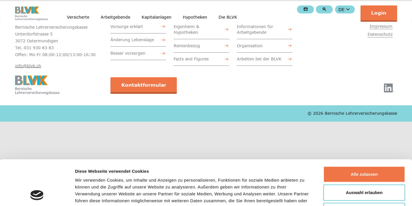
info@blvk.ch (28, 65)
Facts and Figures (191, 58)
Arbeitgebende (115, 17)
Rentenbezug (187, 45)
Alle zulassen (364, 131)
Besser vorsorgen (127, 53)
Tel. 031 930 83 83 (34, 47)
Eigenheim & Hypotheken (186, 29)
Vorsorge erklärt (126, 26)
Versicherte (78, 17)
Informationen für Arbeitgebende (255, 29)
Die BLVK (228, 17)
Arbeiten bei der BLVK (259, 58)
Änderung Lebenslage (132, 39)
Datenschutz (380, 34)
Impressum (381, 26)
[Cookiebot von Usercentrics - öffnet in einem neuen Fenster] (37, 195)
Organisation (250, 45)
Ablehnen (364, 168)
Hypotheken (195, 17)
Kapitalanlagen (156, 17)
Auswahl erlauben (364, 150)
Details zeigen (304, 194)
